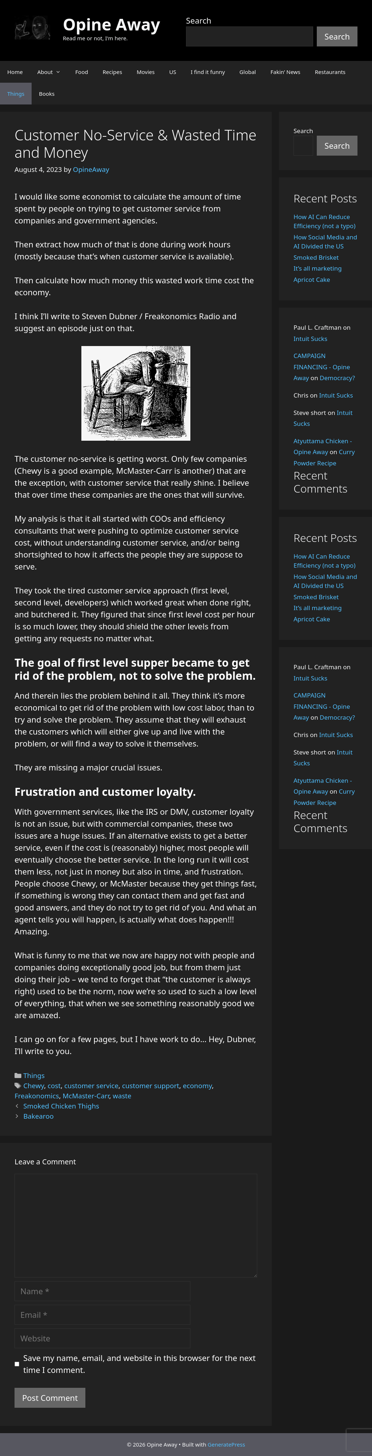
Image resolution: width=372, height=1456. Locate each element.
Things (15, 93)
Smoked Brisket (316, 257)
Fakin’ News (285, 71)
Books (46, 93)
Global (247, 71)
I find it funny (208, 71)
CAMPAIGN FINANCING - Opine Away (322, 366)
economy (197, 1085)
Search (198, 20)
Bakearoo (38, 1115)
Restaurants (330, 71)
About (52, 72)
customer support (150, 1085)
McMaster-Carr (85, 1095)
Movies (146, 71)
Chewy (33, 1085)
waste (122, 1095)
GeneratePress (226, 1444)
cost (54, 1085)
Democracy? (337, 378)
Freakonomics (37, 1095)
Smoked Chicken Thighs (61, 1105)
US (172, 71)
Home (15, 71)
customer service (91, 1085)
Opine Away (111, 24)
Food (81, 71)
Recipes (112, 71)
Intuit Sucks (310, 338)
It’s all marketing (318, 268)
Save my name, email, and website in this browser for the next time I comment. (139, 1363)
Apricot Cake (312, 279)
